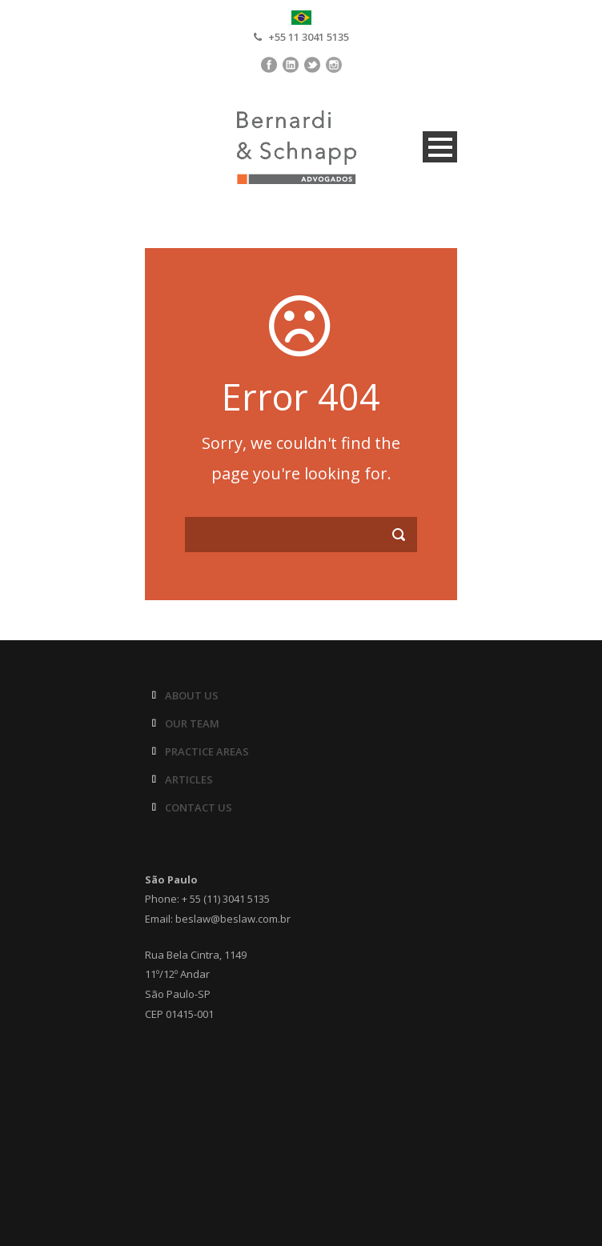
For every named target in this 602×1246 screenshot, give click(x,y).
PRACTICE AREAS (207, 751)
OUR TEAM (192, 723)
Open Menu (440, 146)
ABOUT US (192, 695)
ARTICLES (189, 779)
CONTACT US (198, 807)
